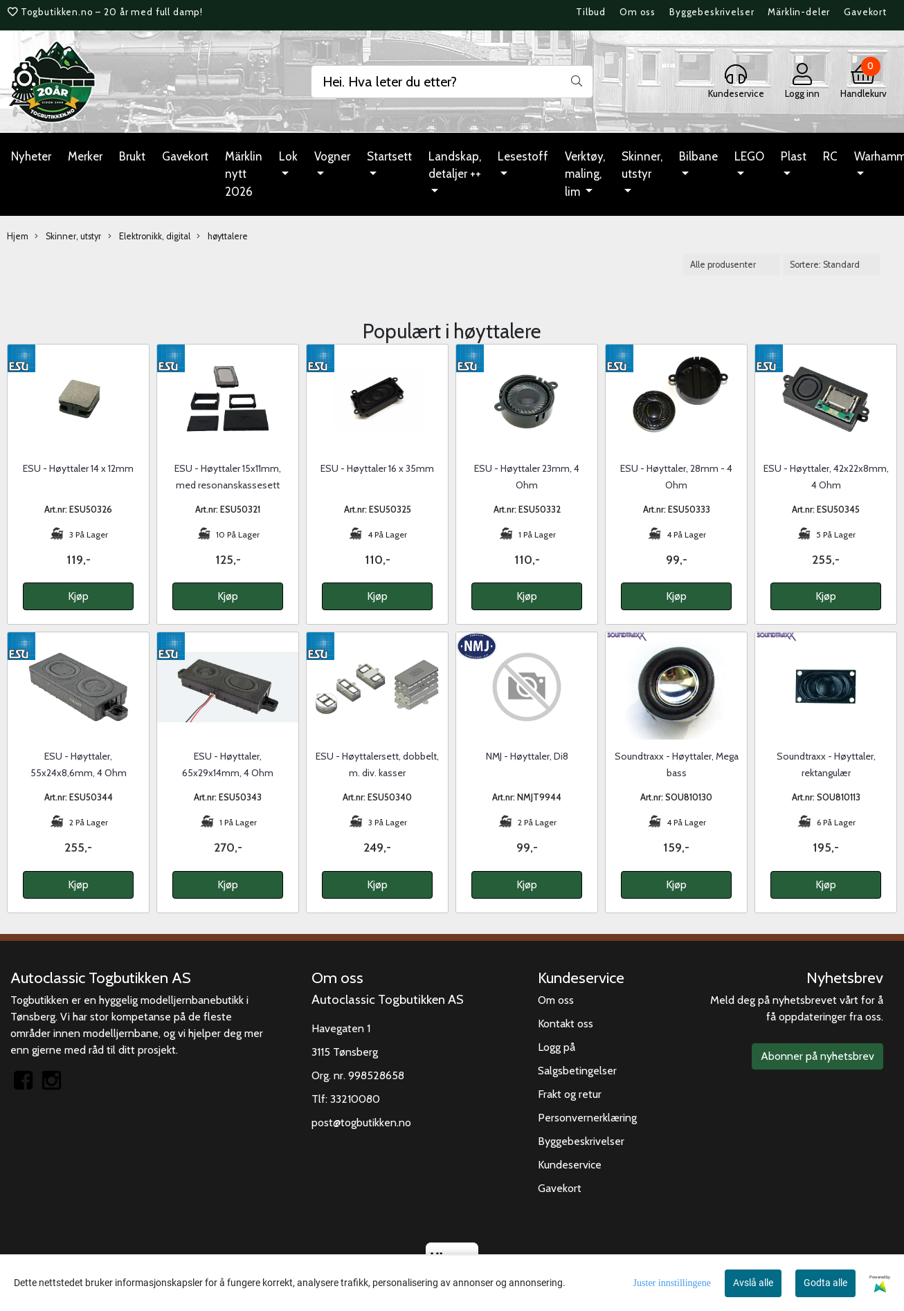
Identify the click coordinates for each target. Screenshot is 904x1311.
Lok (288, 156)
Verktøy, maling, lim (585, 174)
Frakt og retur (570, 1094)
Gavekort (865, 11)
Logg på (556, 1047)
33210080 (355, 1099)
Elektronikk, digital (149, 236)
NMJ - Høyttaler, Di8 (527, 756)
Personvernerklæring (587, 1117)
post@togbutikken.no (361, 1122)
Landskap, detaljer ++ (454, 165)
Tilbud (591, 11)
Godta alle (825, 1282)
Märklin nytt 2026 (243, 174)
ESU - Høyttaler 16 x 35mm (377, 468)
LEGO (749, 156)
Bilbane (698, 156)
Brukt (132, 156)
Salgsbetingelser (577, 1070)
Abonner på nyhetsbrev (817, 1056)
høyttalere (222, 236)
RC (830, 156)
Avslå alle (753, 1282)
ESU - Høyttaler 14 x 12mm (78, 468)
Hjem (17, 236)
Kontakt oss (565, 1023)
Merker (85, 156)
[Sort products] (831, 264)
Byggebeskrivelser (711, 11)
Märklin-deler (799, 11)
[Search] (452, 81)
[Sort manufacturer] (731, 264)
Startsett (389, 156)
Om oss (638, 11)
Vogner (332, 156)
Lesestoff (523, 156)
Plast (793, 156)
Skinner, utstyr (642, 165)
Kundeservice (570, 1164)
